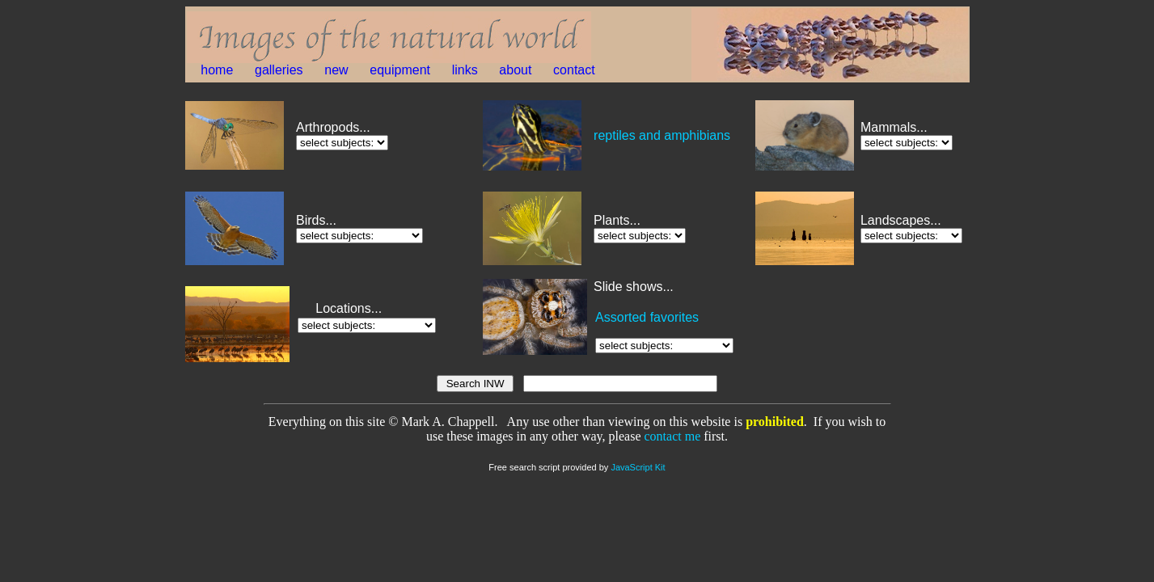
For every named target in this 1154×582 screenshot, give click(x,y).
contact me (673, 436)
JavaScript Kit (638, 467)
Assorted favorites (647, 317)
